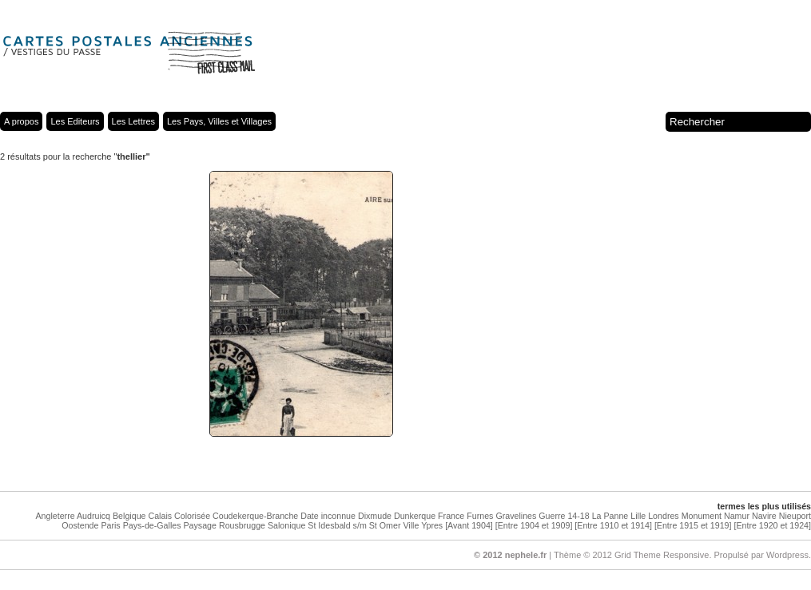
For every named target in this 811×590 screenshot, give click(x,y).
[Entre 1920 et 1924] (772, 525)
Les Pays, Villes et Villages (219, 121)
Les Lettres (133, 121)
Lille (638, 516)
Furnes (480, 516)
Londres (663, 516)
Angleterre (54, 516)
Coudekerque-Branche (255, 516)
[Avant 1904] (469, 525)
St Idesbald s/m (337, 525)
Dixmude (375, 516)
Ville (411, 525)
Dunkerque (414, 516)
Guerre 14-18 (564, 516)
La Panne (610, 516)
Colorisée (192, 516)
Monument (702, 516)
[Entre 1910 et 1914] (613, 525)
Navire (764, 516)
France (451, 516)
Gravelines (515, 516)
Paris (110, 525)
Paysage (199, 525)
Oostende (80, 525)
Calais (160, 516)
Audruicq (93, 516)
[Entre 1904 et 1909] (534, 525)
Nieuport (795, 516)
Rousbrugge (242, 525)
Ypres (432, 525)
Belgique (129, 516)
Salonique (286, 525)
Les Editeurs (74, 121)
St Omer (385, 525)
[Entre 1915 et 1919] (693, 525)
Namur (736, 516)
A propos (21, 121)
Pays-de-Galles (152, 525)
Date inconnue (328, 516)
